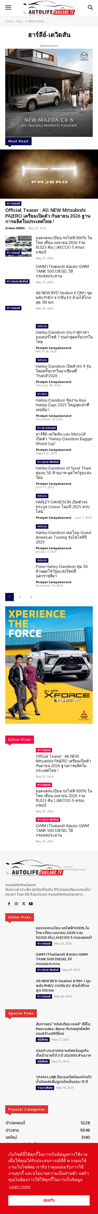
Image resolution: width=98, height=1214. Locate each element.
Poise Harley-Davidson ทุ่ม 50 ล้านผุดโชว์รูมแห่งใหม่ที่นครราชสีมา (62, 571)
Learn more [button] (20, 1187)
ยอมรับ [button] (49, 1200)
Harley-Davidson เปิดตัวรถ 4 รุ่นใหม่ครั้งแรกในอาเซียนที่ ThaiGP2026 (63, 371)
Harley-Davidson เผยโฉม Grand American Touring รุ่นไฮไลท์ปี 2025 (63, 537)
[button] (49, 665)
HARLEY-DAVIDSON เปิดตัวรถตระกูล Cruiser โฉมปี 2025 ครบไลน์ (63, 506)
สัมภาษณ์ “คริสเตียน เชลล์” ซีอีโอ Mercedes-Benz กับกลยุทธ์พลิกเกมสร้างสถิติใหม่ (63, 1028)
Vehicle (42, 326)
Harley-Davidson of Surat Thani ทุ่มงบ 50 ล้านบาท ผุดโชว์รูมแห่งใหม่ (63, 473)
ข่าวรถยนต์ (13, 203)
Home (9, 21)
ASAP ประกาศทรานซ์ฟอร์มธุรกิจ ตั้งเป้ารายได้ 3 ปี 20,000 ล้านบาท (63, 1052)
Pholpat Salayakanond (53, 348)
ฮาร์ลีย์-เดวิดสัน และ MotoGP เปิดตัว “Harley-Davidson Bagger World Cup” (64, 439)
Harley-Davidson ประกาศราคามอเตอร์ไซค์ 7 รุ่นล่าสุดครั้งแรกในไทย (64, 337)
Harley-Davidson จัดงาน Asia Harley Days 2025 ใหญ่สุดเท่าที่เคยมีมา (62, 405)
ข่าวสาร (42, 394)
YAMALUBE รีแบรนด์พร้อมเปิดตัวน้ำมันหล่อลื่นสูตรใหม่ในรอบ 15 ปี (64, 1079)
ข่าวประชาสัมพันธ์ (17, 281)
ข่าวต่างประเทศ (46, 428)
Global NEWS (15, 228)
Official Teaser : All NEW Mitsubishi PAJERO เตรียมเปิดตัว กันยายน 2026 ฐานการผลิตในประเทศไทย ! (47, 215)
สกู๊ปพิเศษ (42, 1039)
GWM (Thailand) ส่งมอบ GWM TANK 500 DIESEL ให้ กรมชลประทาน (62, 271)
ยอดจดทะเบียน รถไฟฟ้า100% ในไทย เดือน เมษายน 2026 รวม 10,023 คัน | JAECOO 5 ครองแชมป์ (64, 244)
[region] (49, 665)
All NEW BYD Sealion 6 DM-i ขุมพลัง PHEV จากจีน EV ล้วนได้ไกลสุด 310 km (64, 297)
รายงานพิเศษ (45, 1088)
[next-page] (31, 597)
